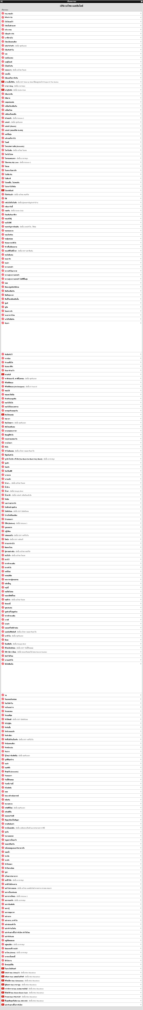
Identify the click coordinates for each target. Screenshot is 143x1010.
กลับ (1, 1)
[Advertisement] (55, 339)
